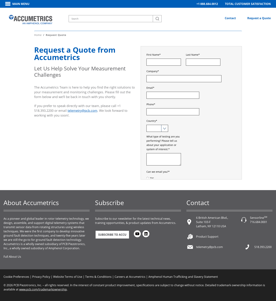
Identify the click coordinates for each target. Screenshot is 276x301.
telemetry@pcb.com (82, 110)
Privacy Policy (41, 277)
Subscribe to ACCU (112, 235)
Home (38, 35)
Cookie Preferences (16, 277)
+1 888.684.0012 (207, 4)
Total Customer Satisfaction (248, 4)
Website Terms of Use (67, 277)
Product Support (207, 237)
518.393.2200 (263, 247)
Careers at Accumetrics (130, 277)
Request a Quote (259, 18)
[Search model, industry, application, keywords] (115, 18)
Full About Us (12, 257)
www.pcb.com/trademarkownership (43, 289)
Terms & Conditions (98, 277)
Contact (230, 18)
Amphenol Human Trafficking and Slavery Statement (183, 277)
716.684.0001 (258, 222)
